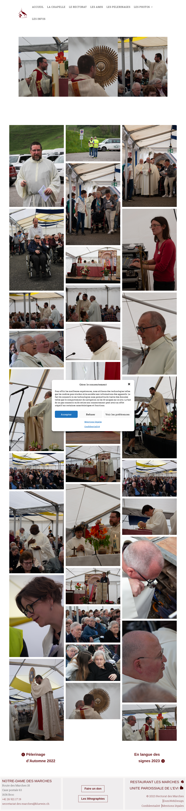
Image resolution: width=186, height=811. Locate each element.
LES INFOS (38, 18)
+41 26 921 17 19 (11, 799)
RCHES (174, 782)
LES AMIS (96, 7)
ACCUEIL (38, 7)
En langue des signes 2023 (147, 757)
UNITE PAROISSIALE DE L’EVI (157, 788)
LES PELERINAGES (118, 7)
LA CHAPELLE (56, 7)
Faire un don (92, 788)
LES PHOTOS (142, 7)
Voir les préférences (117, 414)
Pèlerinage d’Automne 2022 (40, 757)
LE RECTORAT (78, 7)
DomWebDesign (173, 801)
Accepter (66, 414)
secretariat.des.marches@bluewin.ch (25, 803)
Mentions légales (93, 422)
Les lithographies (93, 798)
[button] (129, 384)
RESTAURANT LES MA (148, 782)
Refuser (90, 414)
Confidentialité (92, 426)
